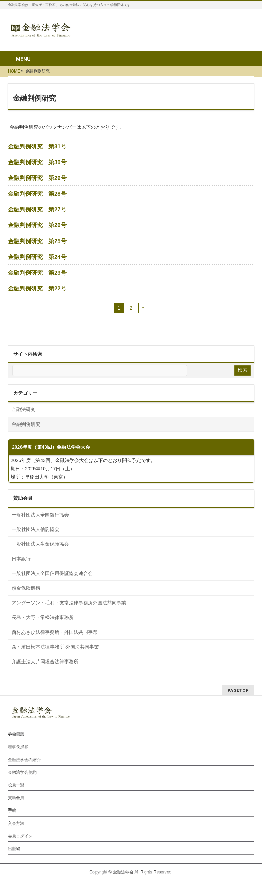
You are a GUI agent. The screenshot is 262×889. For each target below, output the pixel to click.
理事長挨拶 (18, 747)
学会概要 (16, 734)
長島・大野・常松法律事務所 (43, 617)
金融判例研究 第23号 (37, 273)
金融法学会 (123, 872)
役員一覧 (16, 785)
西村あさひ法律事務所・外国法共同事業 (55, 632)
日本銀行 (21, 558)
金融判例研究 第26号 (37, 225)
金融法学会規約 (22, 772)
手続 (12, 810)
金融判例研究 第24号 (37, 257)
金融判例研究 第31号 (37, 147)
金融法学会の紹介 (24, 760)
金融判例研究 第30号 (37, 162)
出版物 (14, 849)
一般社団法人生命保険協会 (40, 544)
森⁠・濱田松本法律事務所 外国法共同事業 (55, 647)
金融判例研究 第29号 (37, 178)
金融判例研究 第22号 (37, 289)
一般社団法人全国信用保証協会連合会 (52, 573)
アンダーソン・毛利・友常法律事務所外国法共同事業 (69, 602)
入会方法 (16, 823)
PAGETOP (238, 690)
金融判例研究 (26, 424)
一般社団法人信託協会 (35, 529)
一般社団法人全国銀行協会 (40, 515)
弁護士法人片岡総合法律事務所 (45, 661)
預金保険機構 (26, 588)
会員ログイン (20, 836)
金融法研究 (23, 409)
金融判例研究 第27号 (37, 210)
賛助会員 (16, 798)
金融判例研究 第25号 (37, 241)
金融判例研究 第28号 (37, 194)
